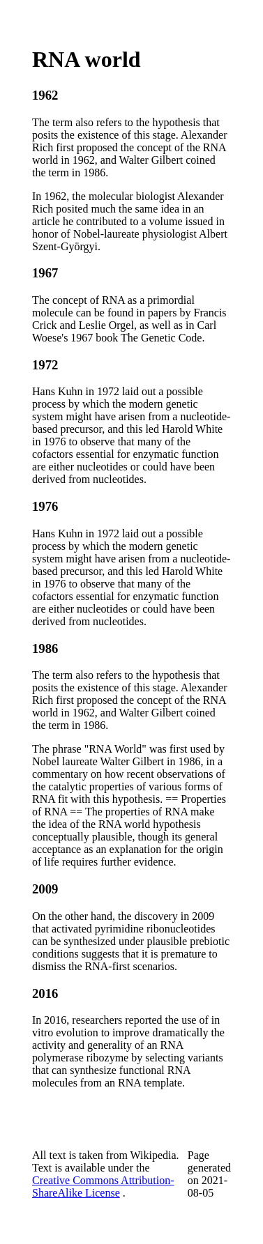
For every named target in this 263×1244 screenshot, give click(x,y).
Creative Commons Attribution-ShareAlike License (103, 1186)
